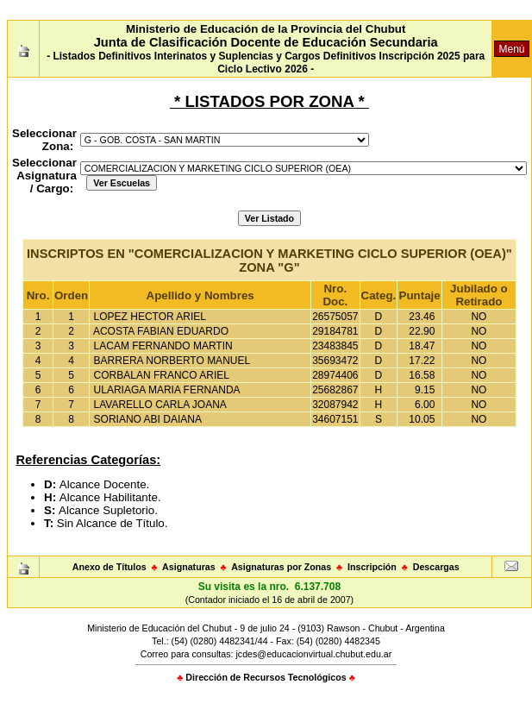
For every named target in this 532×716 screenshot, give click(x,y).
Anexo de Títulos (109, 567)
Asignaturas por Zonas (281, 567)
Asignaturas (189, 567)
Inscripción (372, 567)
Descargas (436, 567)
